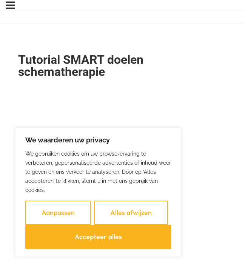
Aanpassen (58, 212)
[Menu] (10, 5)
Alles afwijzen (131, 212)
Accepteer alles (98, 236)
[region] (98, 192)
